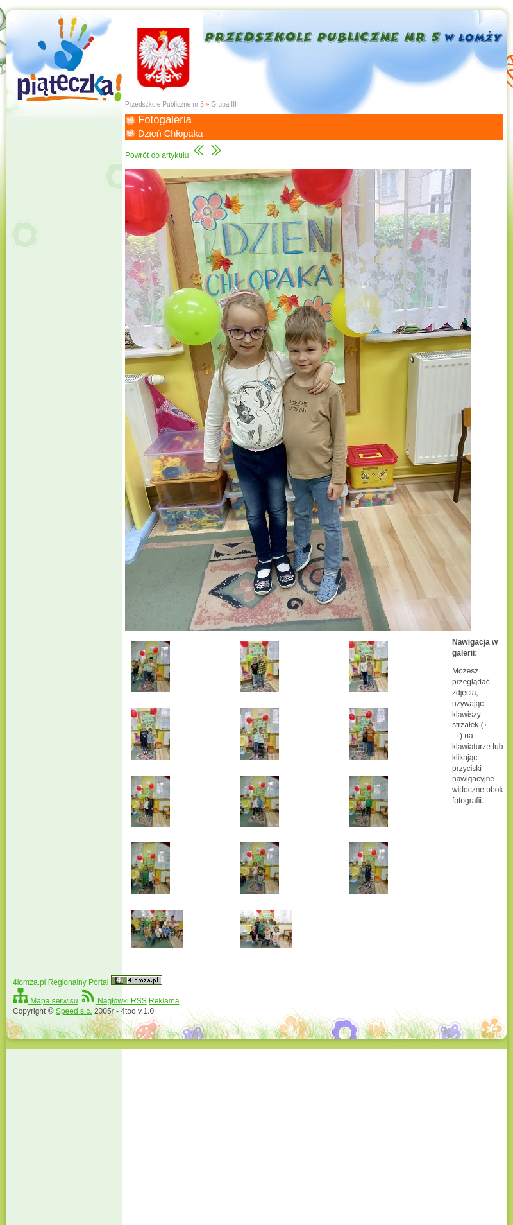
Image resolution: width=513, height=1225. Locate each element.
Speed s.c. (74, 1011)
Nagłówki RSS (113, 1000)
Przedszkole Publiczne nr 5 (164, 104)
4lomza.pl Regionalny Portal (87, 982)
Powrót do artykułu (157, 155)
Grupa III (224, 104)
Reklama (164, 1000)
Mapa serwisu (45, 1000)
